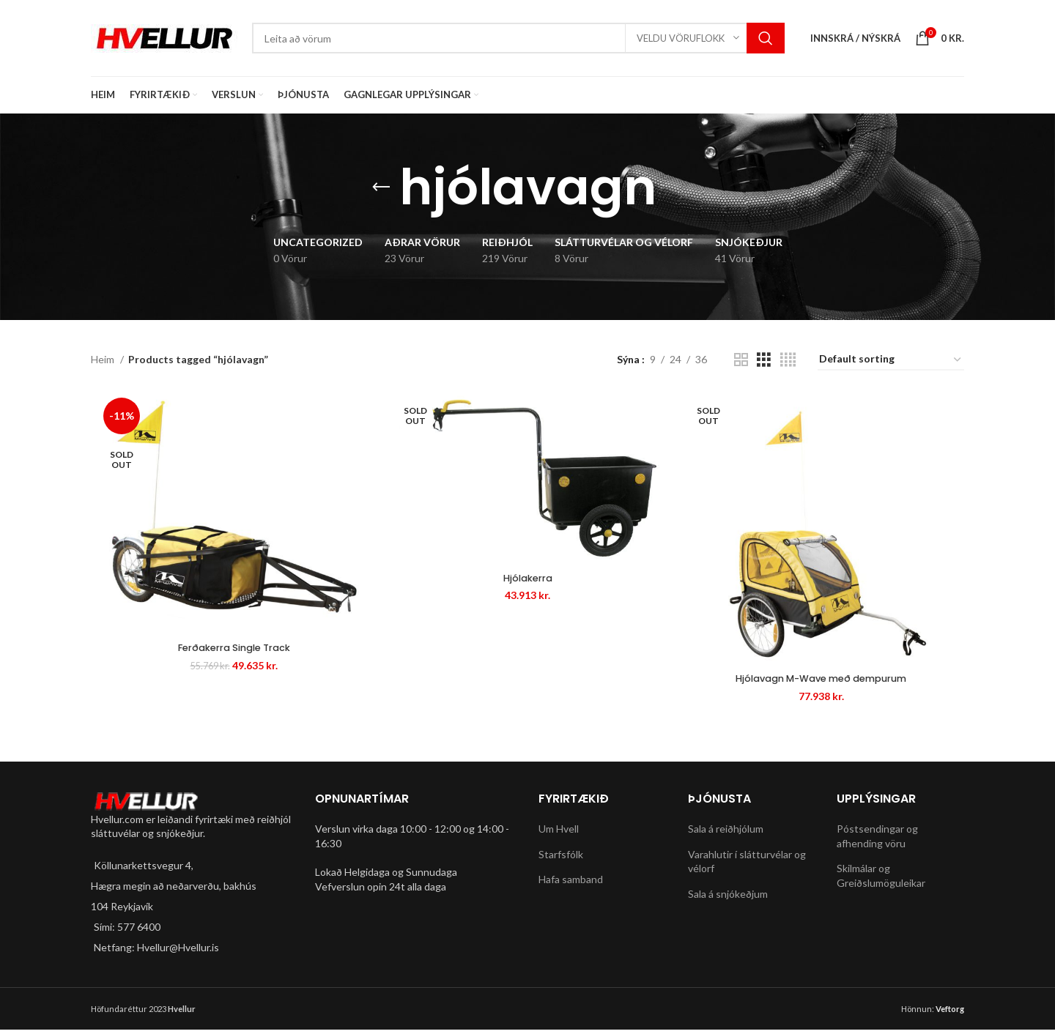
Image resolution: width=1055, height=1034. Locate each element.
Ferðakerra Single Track (229, 651)
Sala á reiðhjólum (725, 833)
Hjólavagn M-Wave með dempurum (826, 682)
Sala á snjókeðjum (728, 898)
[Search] (518, 38)
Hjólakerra (527, 580)
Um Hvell (558, 833)
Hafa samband (570, 884)
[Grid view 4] (788, 360)
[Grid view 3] (764, 360)
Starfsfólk (560, 858)
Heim (103, 359)
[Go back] (381, 187)
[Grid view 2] (741, 360)
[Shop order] (891, 360)
